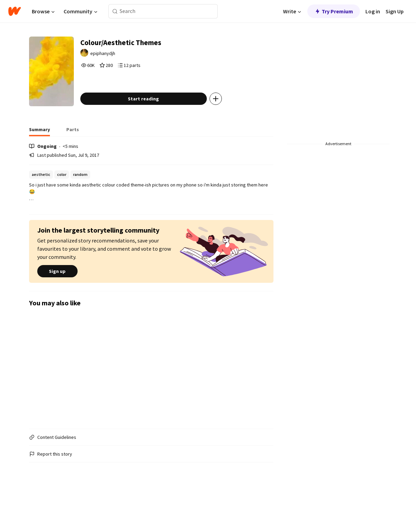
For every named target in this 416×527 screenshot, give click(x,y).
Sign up (57, 300)
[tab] (39, 160)
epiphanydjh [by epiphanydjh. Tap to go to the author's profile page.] (125, 57)
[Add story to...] (236, 128)
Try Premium (333, 11)
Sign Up (395, 11)
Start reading (163, 128)
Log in (372, 11)
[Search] (115, 11)
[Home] (14, 11)
